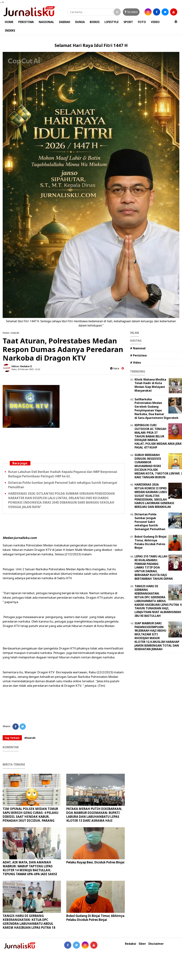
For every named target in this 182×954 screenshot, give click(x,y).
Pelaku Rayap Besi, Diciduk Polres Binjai (95, 862)
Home (6, 332)
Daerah (15, 332)
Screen (131, 12)
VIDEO (155, 22)
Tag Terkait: (12, 737)
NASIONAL (46, 22)
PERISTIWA (26, 22)
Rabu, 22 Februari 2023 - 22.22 (26, 369)
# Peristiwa (138, 355)
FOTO (142, 22)
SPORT (128, 22)
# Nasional (138, 348)
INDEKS (10, 30)
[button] (176, 20)
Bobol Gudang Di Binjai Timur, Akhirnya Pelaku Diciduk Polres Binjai (95, 918)
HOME (9, 22)
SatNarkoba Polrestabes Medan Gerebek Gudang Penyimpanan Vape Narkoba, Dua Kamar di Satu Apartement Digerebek (156, 408)
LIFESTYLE (112, 22)
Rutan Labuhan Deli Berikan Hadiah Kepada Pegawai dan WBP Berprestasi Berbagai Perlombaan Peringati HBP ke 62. (62, 474)
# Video (135, 362)
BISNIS (95, 22)
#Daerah (29, 737)
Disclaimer (156, 944)
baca (114, 368)
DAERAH (64, 22)
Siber (142, 944)
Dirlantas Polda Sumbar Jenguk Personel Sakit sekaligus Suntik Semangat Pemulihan (150, 521)
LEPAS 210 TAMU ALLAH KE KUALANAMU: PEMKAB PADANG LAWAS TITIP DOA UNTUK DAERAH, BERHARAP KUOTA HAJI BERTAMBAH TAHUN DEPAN (154, 567)
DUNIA (80, 22)
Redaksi (130, 944)
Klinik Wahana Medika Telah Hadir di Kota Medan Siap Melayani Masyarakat (150, 384)
